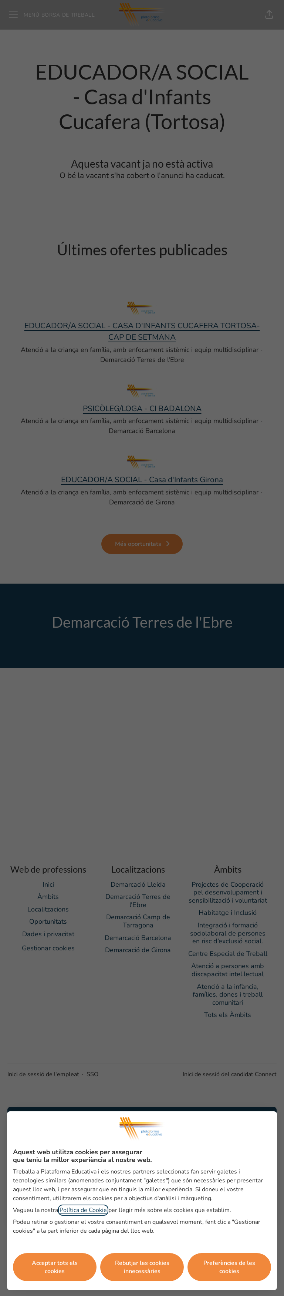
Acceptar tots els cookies (55, 1267)
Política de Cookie (83, 1210)
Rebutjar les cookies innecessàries (142, 1267)
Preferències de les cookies (229, 1267)
